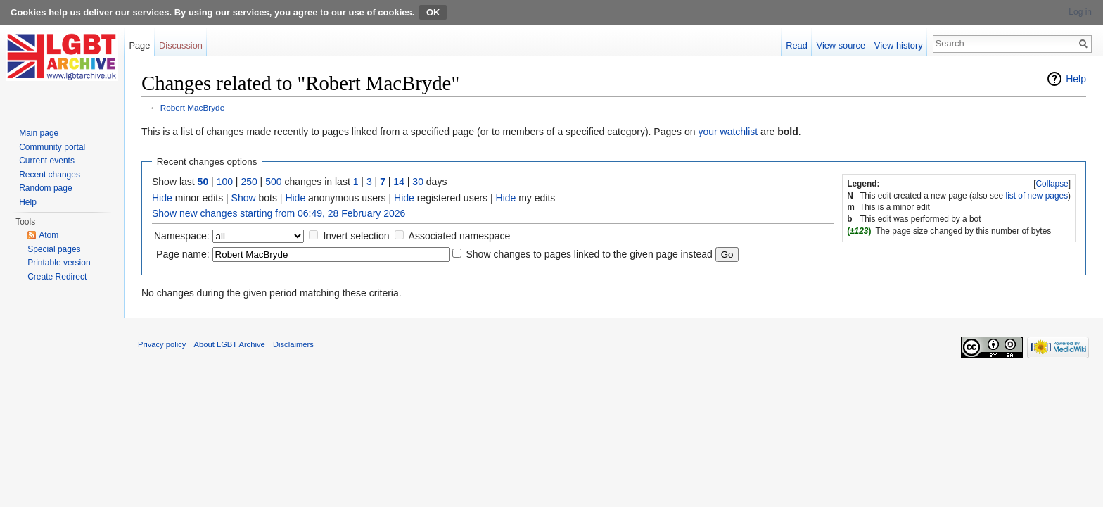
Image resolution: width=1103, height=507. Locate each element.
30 (417, 181)
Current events (47, 160)
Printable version (58, 263)
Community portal (52, 147)
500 (273, 181)
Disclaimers (293, 344)
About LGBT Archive (229, 344)
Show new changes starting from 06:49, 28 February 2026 (278, 213)
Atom (48, 235)
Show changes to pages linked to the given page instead (589, 254)
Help (1076, 78)
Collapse (1051, 184)
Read (797, 45)
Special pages (53, 249)
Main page (38, 133)
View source (841, 45)
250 (249, 181)
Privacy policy (162, 344)
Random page (45, 188)
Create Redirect (57, 277)
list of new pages (1037, 196)
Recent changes (49, 175)
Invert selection (356, 236)
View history (898, 45)
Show (243, 198)
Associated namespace (460, 236)
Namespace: (182, 236)
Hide (162, 198)
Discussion (181, 45)
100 (225, 181)
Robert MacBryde (192, 107)
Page (139, 45)
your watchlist (728, 131)
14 (398, 181)
